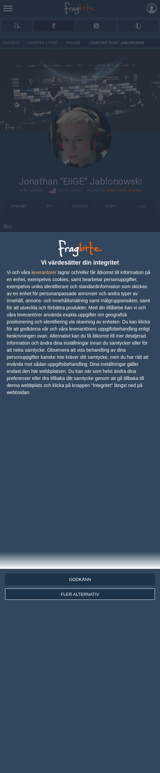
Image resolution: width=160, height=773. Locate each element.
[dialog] (80, 502)
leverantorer (44, 272)
